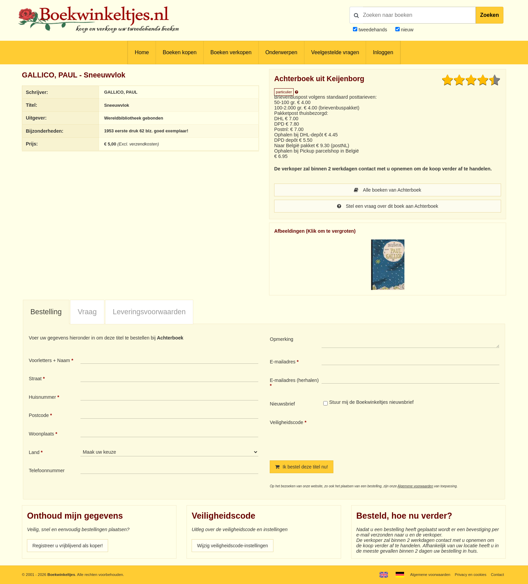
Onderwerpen (281, 52)
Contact (497, 575)
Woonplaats (41, 433)
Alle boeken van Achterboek (387, 190)
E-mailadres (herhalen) (294, 380)
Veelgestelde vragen (335, 52)
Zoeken (489, 15)
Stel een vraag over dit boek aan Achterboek (387, 206)
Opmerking (281, 339)
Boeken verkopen (231, 52)
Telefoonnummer (46, 470)
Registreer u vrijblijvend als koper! (68, 545)
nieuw (407, 29)
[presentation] (378, 434)
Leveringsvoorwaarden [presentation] (149, 312)
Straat (35, 378)
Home (142, 52)
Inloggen (383, 52)
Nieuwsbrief (282, 404)
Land (34, 452)
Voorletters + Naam (49, 360)
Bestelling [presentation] (46, 312)
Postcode (38, 415)
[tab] (46, 312)
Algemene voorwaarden (415, 486)
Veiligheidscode (286, 422)
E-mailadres (282, 361)
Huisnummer (42, 397)
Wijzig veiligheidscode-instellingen (233, 545)
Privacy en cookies (470, 575)
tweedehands (373, 29)
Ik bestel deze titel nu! (302, 466)
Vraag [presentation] (87, 312)
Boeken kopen (179, 52)
